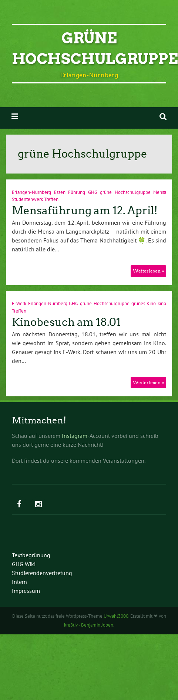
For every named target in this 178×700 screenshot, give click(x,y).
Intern (19, 581)
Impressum (26, 590)
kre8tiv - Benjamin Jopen (88, 625)
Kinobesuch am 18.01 (66, 322)
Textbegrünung (31, 555)
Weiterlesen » (148, 271)
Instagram (74, 435)
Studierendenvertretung (42, 573)
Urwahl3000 (116, 616)
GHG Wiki (24, 564)
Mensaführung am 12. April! (85, 210)
